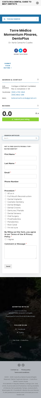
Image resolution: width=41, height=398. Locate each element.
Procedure (10, 191)
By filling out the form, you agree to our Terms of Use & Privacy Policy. (20, 234)
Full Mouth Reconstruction (19, 196)
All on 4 (10, 193)
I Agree (10, 239)
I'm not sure (12, 228)
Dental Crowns (13, 208)
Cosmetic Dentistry (15, 202)
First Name (10, 154)
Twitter (21, 332)
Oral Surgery (13, 216)
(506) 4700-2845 (18, 92)
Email (7, 173)
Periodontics (12, 222)
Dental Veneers (14, 213)
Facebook (21, 329)
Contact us (14, 370)
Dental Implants (14, 199)
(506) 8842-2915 (17, 95)
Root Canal (12, 225)
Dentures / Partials (15, 211)
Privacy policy (25, 370)
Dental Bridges (14, 205)
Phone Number (11, 182)
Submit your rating (7, 65)
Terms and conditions (21, 372)
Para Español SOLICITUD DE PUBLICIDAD (20, 316)
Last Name (10, 163)
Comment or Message (15, 244)
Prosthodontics (14, 219)
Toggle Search (12, 19)
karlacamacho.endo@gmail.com (24, 98)
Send (8, 266)
